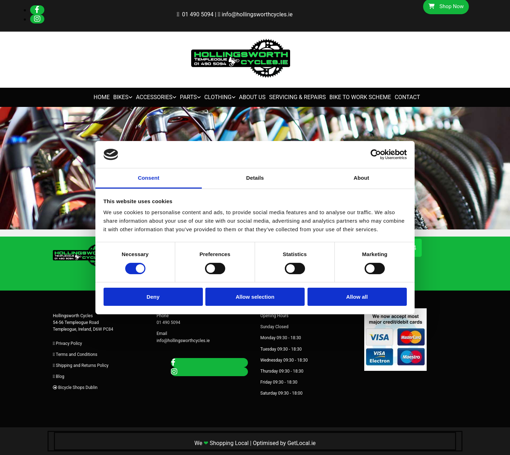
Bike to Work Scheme (360, 97)
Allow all (357, 297)
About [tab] (361, 178)
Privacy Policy (69, 343)
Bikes (120, 97)
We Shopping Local (221, 443)
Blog (60, 376)
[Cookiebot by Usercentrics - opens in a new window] (376, 154)
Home (102, 97)
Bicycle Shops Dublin (78, 387)
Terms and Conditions (76, 354)
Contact (407, 97)
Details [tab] (255, 178)
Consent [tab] (149, 178)
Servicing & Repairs (297, 97)
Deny (153, 297)
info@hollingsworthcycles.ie (257, 14)
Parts (188, 97)
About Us (252, 97)
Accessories (154, 97)
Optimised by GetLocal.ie (284, 443)
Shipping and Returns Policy (82, 365)
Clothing (218, 97)
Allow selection (254, 297)
